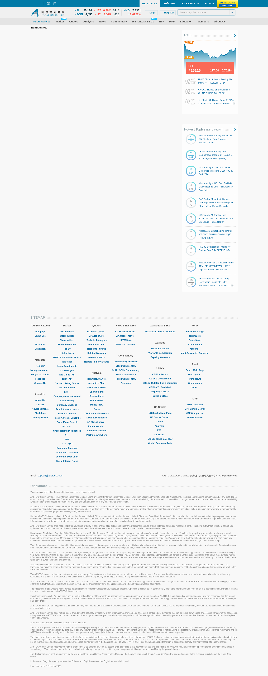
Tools (195, 387)
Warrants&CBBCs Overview (160, 331)
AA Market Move (96, 422)
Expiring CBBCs (160, 391)
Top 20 (67, 348)
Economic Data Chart (67, 456)
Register (40, 366)
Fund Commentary (126, 374)
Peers (97, 409)
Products (40, 344)
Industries (67, 361)
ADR (67, 439)
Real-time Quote (96, 331)
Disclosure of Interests (96, 413)
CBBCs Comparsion (160, 378)
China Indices (67, 340)
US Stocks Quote (160, 417)
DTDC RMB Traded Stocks (67, 357)
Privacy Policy (40, 417)
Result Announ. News (67, 409)
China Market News (126, 344)
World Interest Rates (67, 461)
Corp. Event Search (67, 422)
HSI (186, 35)
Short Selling (67, 400)
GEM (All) (67, 379)
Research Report (67, 413)
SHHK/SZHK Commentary (126, 370)
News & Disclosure (97, 417)
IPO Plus (67, 426)
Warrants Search (160, 348)
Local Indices (67, 331)
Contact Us (40, 383)
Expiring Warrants (160, 357)
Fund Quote (195, 374)
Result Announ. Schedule (67, 418)
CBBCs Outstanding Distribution (160, 383)
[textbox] (206, 12)
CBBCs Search (160, 374)
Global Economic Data (160, 443)
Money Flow (96, 404)
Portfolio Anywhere (96, 435)
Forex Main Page (195, 331)
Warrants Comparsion (160, 353)
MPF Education (195, 417)
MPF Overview (195, 404)
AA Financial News (126, 331)
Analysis (160, 426)
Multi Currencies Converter (195, 353)
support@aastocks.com (50, 475)
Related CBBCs (96, 357)
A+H (67, 435)
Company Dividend (67, 405)
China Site (40, 336)
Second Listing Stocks (67, 383)
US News (160, 434)
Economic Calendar (67, 448)
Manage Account (40, 370)
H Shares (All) (67, 370)
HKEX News (125, 340)
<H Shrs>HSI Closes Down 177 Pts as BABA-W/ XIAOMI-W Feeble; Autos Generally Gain (215, 103)
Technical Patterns (97, 430)
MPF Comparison (195, 413)
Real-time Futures (67, 344)
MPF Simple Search (195, 409)
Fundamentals (96, 426)
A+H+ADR (67, 443)
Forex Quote (195, 336)
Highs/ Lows (67, 353)
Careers (40, 404)
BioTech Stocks (67, 387)
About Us (40, 400)
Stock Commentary (126, 366)
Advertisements (40, 409)
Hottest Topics (203, 129)
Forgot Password (40, 374)
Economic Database (67, 452)
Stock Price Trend (96, 387)
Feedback (40, 379)
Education (40, 348)
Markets (195, 348)
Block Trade (96, 400)
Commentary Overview (126, 361)
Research (126, 383)
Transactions (96, 396)
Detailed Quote (96, 336)
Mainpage (40, 331)
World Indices (67, 336)
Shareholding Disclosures (67, 430)
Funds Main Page (195, 370)
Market (160, 421)
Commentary (195, 344)
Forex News (195, 340)
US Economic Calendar (160, 439)
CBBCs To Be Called (160, 387)
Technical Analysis (97, 340)
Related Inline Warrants (96, 361)
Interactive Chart (97, 344)
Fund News (195, 379)
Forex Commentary (126, 379)
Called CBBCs (160, 396)
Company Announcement (67, 396)
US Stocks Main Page (160, 413)
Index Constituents (67, 366)
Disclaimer (40, 413)
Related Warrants (96, 353)
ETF (67, 392)
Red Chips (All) (67, 374)
